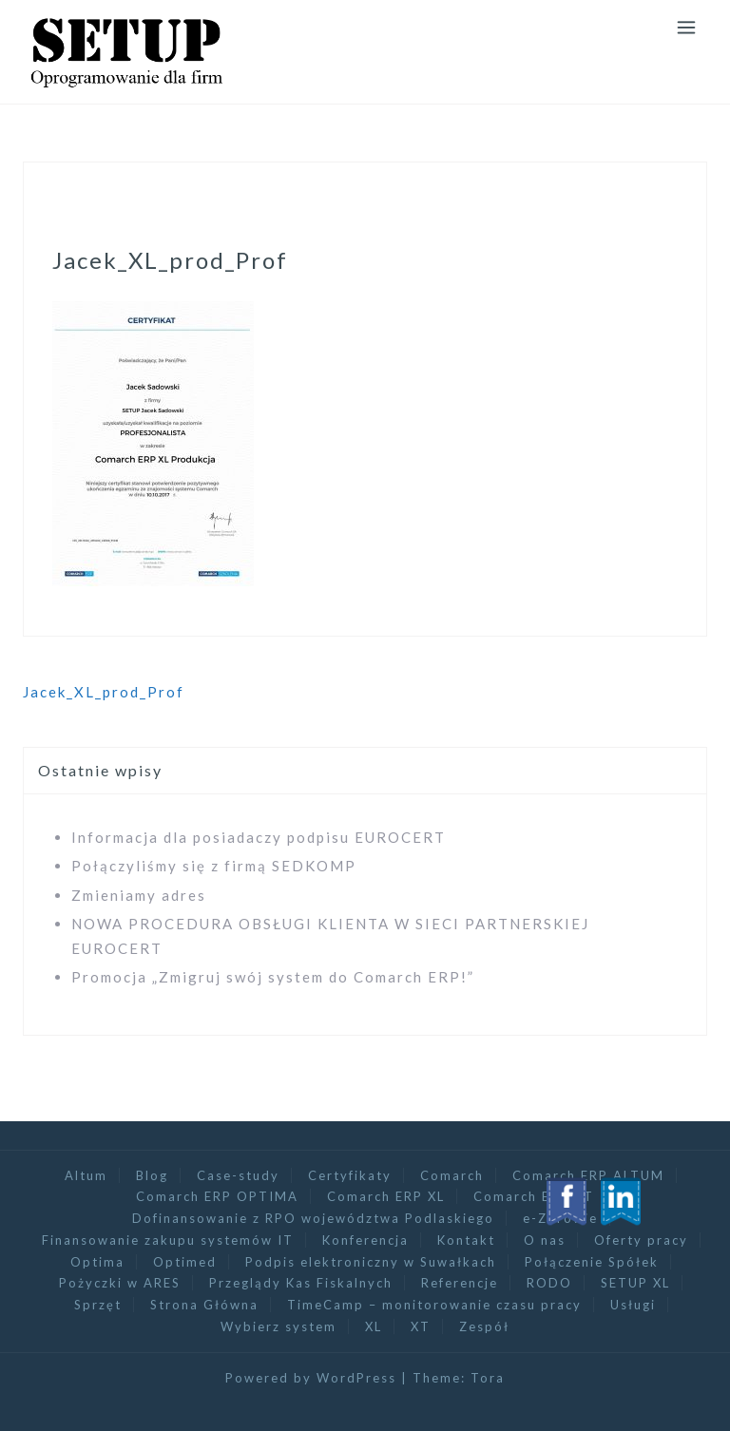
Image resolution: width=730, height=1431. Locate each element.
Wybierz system (278, 1326)
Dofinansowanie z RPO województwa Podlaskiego (313, 1218)
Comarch (452, 1175)
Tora (488, 1377)
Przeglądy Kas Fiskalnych (301, 1282)
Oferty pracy (641, 1240)
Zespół (484, 1326)
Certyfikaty (350, 1175)
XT (421, 1326)
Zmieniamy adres (138, 895)
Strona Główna (204, 1304)
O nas (545, 1240)
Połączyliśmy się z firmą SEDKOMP (213, 865)
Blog (152, 1175)
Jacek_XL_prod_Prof (103, 691)
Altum (86, 1175)
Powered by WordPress (310, 1377)
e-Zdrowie (560, 1218)
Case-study (238, 1175)
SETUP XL (635, 1282)
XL (373, 1326)
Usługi (633, 1304)
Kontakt (466, 1240)
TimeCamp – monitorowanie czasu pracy (434, 1304)
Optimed (185, 1261)
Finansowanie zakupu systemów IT (168, 1240)
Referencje (459, 1282)
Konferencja (365, 1240)
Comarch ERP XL (386, 1196)
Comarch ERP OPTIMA (217, 1196)
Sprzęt (98, 1304)
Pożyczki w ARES (120, 1282)
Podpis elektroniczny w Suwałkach (370, 1261)
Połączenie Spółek (592, 1261)
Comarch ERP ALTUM (588, 1175)
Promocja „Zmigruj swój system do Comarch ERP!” (272, 976)
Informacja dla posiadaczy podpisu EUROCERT (258, 837)
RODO (549, 1282)
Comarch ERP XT (533, 1196)
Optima (97, 1261)
